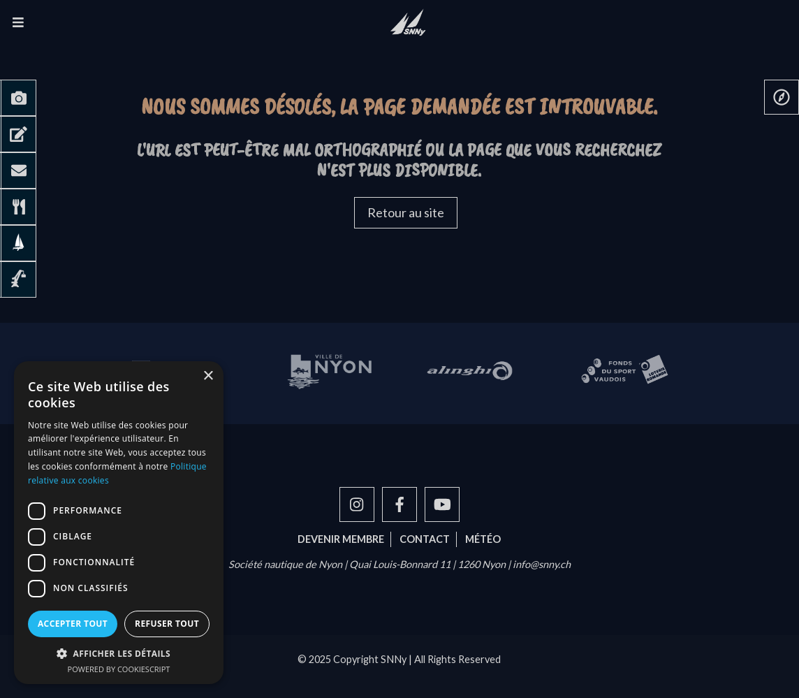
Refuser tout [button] (167, 624)
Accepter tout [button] (73, 624)
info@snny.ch (542, 564)
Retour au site (405, 212)
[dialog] (118, 522)
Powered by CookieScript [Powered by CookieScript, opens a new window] (119, 669)
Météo (483, 539)
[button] (119, 653)
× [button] (208, 376)
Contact (425, 539)
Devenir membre (341, 539)
